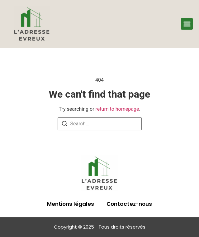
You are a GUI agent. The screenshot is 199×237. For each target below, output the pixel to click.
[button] (187, 24)
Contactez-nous (129, 204)
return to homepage (117, 109)
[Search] (64, 124)
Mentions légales (70, 204)
